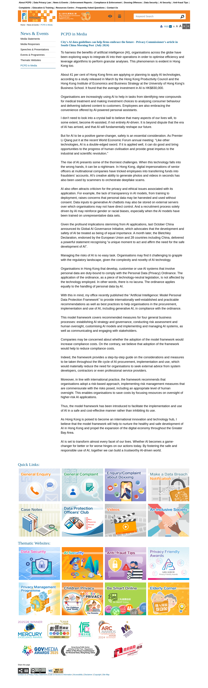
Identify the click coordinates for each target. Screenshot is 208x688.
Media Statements (30, 38)
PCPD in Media (28, 65)
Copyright (97, 675)
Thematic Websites (30, 60)
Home (22, 25)
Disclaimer (88, 675)
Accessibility (78, 675)
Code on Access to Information (60, 675)
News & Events (33, 25)
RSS (168, 26)
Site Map (106, 675)
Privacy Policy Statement (37, 675)
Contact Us (22, 675)
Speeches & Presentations (34, 49)
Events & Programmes (32, 54)
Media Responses (30, 44)
